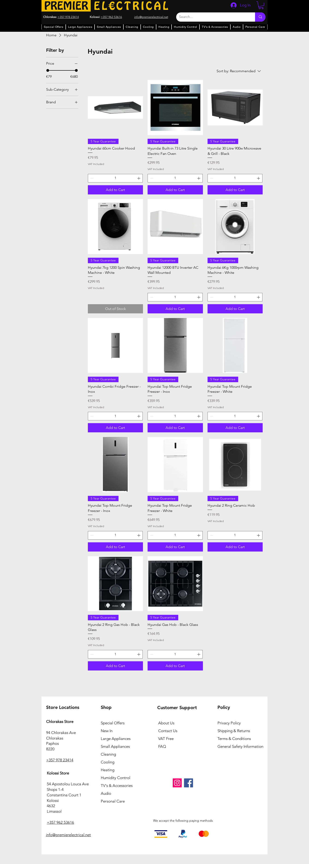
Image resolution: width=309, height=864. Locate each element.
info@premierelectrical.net (68, 834)
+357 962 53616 (111, 17)
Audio (106, 793)
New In (107, 730)
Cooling (107, 762)
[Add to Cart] (115, 189)
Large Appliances (116, 738)
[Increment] (139, 178)
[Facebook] (188, 782)
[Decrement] (91, 178)
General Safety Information (240, 746)
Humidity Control (115, 777)
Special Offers (113, 723)
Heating (107, 770)
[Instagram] (177, 782)
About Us (166, 723)
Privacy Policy (229, 723)
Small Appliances (115, 746)
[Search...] (212, 17)
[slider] (48, 70)
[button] (261, 5)
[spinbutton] (115, 178)
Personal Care (113, 801)
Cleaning (108, 754)
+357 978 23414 (68, 17)
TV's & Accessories (117, 785)
